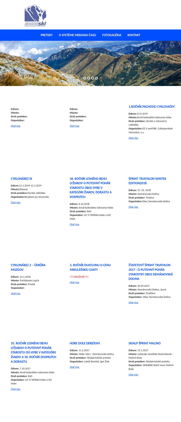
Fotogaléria (111, 35)
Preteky (47, 35)
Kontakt (134, 35)
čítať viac (16, 126)
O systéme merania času (77, 35)
